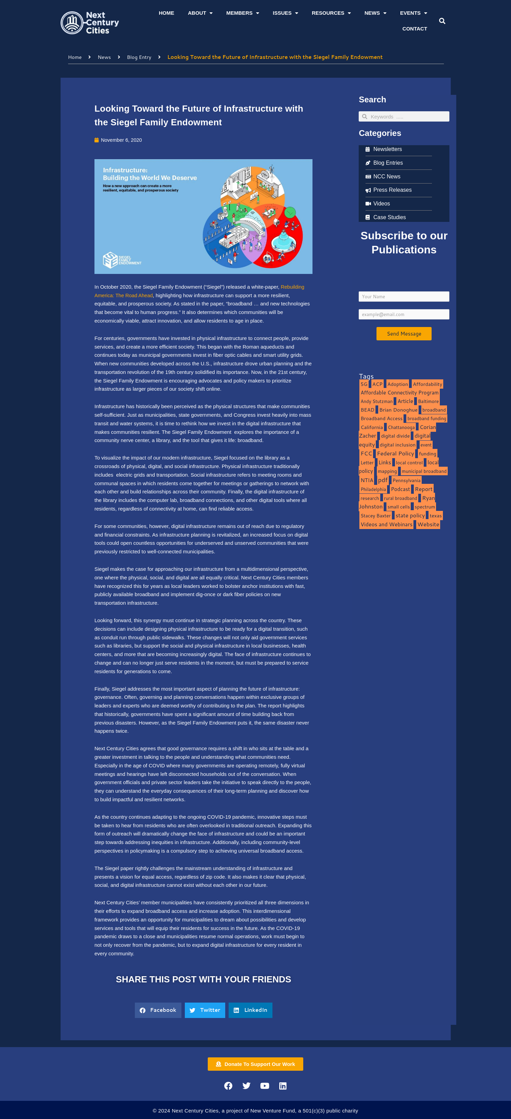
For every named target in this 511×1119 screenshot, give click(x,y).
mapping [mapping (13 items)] (387, 471)
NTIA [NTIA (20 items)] (366, 480)
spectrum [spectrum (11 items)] (425, 506)
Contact (415, 29)
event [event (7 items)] (426, 445)
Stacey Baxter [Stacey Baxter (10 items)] (375, 515)
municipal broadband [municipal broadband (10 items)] (424, 471)
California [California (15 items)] (371, 426)
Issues (285, 13)
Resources (331, 13)
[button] (442, 21)
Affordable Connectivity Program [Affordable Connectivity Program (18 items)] (399, 392)
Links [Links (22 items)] (385, 462)
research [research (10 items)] (369, 497)
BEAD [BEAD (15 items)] (367, 409)
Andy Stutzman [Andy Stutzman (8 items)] (376, 401)
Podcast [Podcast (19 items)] (400, 488)
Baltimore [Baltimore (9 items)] (428, 401)
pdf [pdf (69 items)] (383, 479)
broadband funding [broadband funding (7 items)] (426, 418)
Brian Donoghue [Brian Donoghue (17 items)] (398, 409)
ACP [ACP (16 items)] (377, 383)
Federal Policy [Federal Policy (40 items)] (395, 453)
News (375, 13)
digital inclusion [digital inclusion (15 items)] (398, 444)
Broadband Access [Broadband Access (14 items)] (381, 418)
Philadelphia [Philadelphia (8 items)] (373, 489)
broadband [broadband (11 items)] (434, 409)
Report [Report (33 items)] (424, 488)
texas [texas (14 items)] (436, 515)
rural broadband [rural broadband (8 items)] (400, 497)
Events (413, 13)
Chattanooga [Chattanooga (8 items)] (401, 427)
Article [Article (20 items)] (405, 401)
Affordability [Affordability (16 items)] (427, 383)
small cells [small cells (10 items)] (398, 506)
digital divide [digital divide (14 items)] (395, 435)
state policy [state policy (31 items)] (410, 515)
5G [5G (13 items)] (363, 383)
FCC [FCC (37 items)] (366, 453)
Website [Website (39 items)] (428, 524)
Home (166, 13)
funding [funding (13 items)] (427, 453)
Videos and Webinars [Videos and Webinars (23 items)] (386, 524)
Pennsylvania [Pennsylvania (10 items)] (407, 480)
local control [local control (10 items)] (409, 462)
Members (242, 13)
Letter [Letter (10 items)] (366, 462)
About (200, 13)
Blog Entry (140, 56)
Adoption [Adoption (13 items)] (397, 383)
